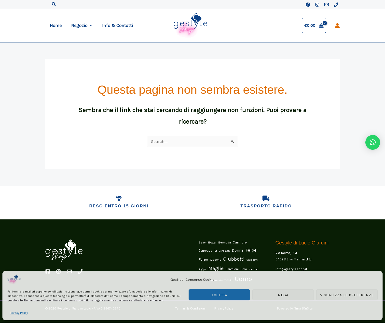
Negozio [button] (81, 25)
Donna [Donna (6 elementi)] (238, 250)
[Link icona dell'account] (337, 25)
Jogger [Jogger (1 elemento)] (202, 269)
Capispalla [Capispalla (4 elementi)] (208, 250)
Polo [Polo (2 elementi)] (244, 269)
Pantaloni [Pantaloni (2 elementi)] (232, 269)
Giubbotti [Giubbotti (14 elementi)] (234, 259)
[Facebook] (308, 4)
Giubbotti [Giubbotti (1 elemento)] (252, 260)
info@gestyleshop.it (291, 269)
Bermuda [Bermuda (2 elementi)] (224, 242)
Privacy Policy (19, 312)
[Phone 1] (336, 4)
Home (55, 25)
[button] (54, 4)
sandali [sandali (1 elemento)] (253, 269)
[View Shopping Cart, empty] (314, 25)
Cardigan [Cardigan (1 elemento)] (224, 251)
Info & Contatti (115, 25)
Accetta (219, 294)
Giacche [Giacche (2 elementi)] (215, 260)
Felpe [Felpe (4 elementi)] (203, 260)
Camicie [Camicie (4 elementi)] (240, 242)
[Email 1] (326, 4)
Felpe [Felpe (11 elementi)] (251, 250)
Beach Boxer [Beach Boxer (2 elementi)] (207, 242)
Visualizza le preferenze (347, 294)
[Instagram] (317, 4)
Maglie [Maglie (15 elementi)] (216, 268)
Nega (283, 294)
